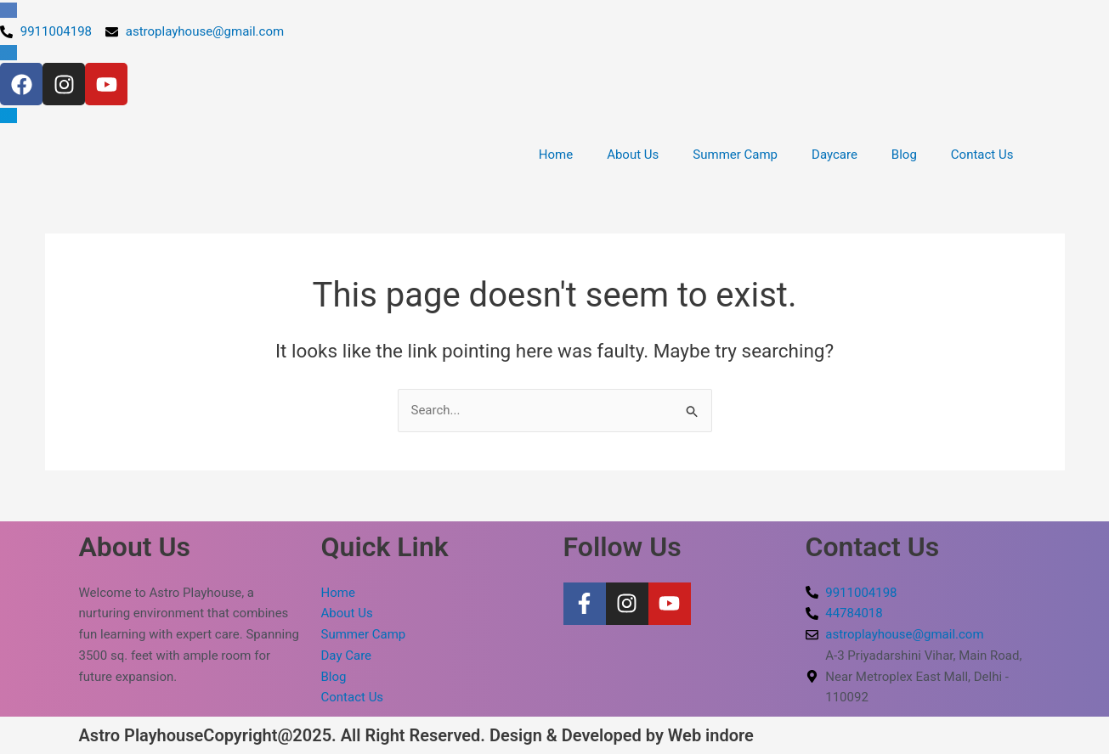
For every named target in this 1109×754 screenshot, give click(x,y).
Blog (904, 154)
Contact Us (982, 154)
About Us (633, 154)
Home (556, 154)
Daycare (834, 154)
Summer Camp (735, 154)
